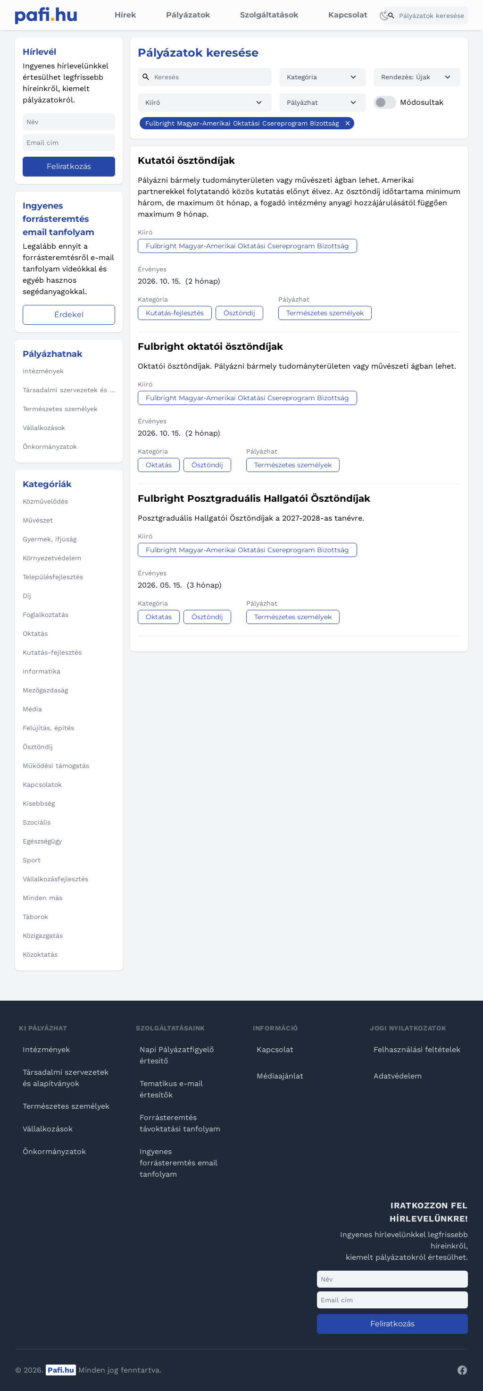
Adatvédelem (398, 1075)
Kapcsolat (347, 14)
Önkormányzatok (54, 1151)
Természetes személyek (66, 1106)
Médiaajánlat (280, 1075)
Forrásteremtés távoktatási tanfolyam (180, 1123)
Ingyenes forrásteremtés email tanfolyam (178, 1163)
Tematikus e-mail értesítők (171, 1089)
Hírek (125, 14)
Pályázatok (188, 14)
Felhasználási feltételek (417, 1049)
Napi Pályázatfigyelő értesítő (177, 1055)
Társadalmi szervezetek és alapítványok (65, 1078)
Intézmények (46, 1049)
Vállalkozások (48, 1128)
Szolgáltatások (269, 14)
